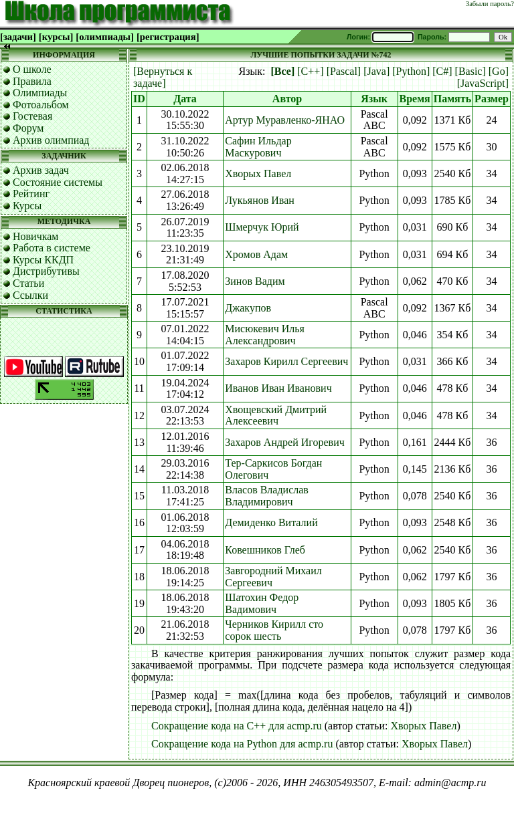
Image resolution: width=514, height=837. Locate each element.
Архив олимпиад (51, 140)
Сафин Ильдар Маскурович (258, 146)
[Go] (499, 71)
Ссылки (30, 295)
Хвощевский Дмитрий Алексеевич (276, 415)
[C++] (310, 71)
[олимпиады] (105, 36)
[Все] (283, 71)
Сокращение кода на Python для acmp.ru (242, 743)
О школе (32, 69)
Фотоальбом (41, 104)
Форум (28, 128)
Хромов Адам (256, 254)
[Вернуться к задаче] (162, 77)
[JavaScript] (483, 83)
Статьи (28, 283)
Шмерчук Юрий (261, 227)
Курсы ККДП (43, 259)
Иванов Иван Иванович (278, 388)
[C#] (442, 71)
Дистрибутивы (46, 271)
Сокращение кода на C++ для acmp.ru (236, 725)
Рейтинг (31, 193)
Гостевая (32, 116)
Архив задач (41, 170)
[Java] (376, 71)
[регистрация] (168, 36)
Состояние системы (57, 182)
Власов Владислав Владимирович (267, 495)
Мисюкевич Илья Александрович (265, 334)
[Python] (411, 71)
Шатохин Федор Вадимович (261, 603)
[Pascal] (344, 71)
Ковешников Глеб (265, 550)
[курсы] (56, 36)
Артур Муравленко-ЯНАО (285, 120)
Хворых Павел (258, 173)
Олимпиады (40, 92)
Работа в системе (51, 247)
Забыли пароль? (490, 3)
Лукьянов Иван (259, 200)
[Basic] (470, 71)
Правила (32, 81)
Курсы (27, 205)
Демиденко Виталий (271, 522)
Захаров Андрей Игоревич (284, 442)
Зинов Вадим (254, 281)
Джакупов (248, 308)
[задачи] (18, 36)
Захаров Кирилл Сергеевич (286, 361)
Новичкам (35, 236)
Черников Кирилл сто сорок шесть (274, 630)
